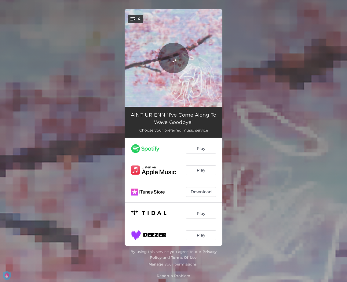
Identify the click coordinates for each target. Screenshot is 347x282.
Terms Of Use (184, 257)
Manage (155, 264)
